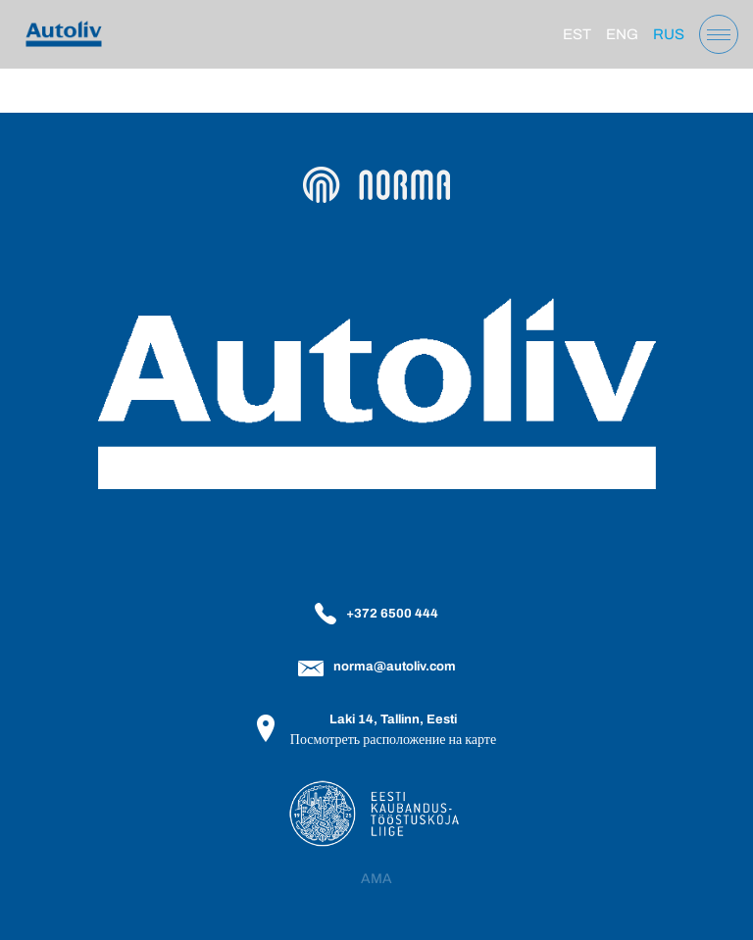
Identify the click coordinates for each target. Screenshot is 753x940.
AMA (376, 879)
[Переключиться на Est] (577, 34)
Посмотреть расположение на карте (393, 739)
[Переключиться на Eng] (622, 34)
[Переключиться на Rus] (668, 34)
